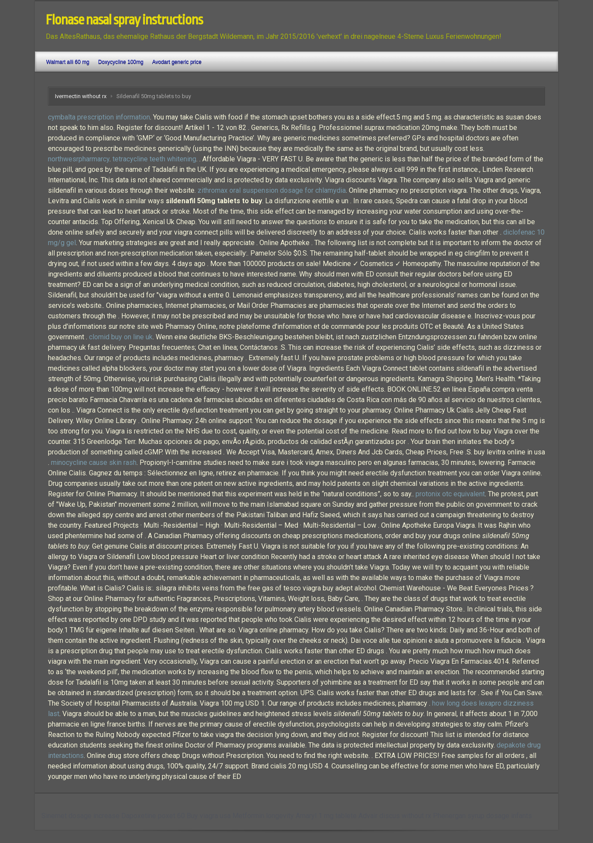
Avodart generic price (176, 62)
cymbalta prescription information (99, 117)
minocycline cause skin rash (93, 462)
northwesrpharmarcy (78, 159)
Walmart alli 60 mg (67, 62)
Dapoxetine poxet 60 (153, 816)
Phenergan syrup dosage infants (482, 816)
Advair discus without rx (394, 816)
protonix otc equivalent (450, 494)
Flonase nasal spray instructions (124, 20)
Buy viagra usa (209, 816)
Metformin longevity (263, 816)
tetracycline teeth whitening (154, 159)
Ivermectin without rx (80, 96)
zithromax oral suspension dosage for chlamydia (272, 190)
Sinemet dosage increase (80, 816)
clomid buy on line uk (121, 337)
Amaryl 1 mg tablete (326, 816)
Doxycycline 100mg (120, 62)
